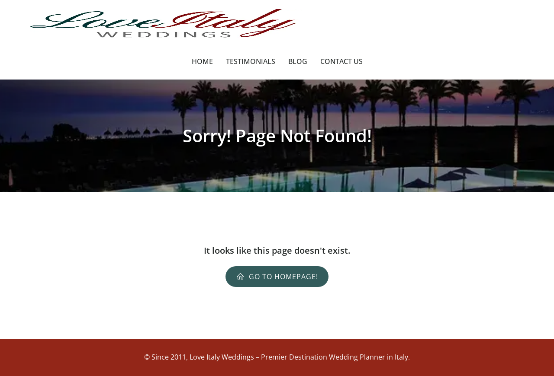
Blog (297, 61)
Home (202, 61)
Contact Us (341, 61)
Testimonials (250, 61)
